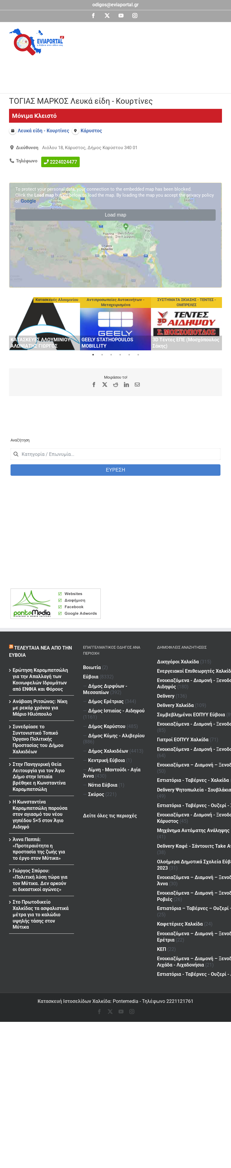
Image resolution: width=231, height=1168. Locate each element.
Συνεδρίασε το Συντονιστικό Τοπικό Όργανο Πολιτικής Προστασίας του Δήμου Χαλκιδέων (38, 739)
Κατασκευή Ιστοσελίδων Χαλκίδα (74, 1001)
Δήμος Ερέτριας (106, 701)
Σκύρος (96, 794)
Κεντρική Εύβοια (106, 760)
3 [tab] (111, 355)
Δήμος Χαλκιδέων (108, 751)
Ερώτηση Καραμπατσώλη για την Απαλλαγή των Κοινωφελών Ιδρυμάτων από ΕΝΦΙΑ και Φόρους (40, 679)
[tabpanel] (44, 323)
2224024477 (63, 161)
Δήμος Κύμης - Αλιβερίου (116, 736)
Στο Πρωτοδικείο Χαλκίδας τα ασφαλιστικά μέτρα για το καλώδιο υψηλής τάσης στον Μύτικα (41, 914)
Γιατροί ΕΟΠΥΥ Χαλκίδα (182, 705)
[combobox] (115, 454)
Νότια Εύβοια (102, 785)
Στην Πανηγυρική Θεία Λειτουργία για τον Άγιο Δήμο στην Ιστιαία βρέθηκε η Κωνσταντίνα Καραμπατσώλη (39, 776)
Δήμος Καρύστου (106, 726)
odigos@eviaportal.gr (115, 5)
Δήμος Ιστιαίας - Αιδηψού (116, 711)
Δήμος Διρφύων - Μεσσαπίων (105, 689)
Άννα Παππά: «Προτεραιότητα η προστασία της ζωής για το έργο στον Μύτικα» (39, 849)
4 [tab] (120, 355)
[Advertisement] (118, 71)
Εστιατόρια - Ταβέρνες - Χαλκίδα (193, 734)
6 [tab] (138, 355)
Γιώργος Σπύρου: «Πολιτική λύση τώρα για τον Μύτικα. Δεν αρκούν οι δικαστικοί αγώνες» (40, 880)
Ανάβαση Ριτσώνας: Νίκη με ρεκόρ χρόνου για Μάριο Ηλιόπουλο (40, 708)
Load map (115, 214)
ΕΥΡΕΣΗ (115, 469)
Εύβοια (90, 677)
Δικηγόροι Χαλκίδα (178, 662)
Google (28, 201)
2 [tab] (102, 355)
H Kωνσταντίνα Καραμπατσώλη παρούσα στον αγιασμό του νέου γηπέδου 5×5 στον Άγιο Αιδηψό (40, 814)
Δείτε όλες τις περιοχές (110, 816)
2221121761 (179, 1001)
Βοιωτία (92, 667)
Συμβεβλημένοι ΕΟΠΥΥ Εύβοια (191, 693)
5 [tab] (129, 355)
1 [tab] (93, 355)
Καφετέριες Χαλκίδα (180, 817)
